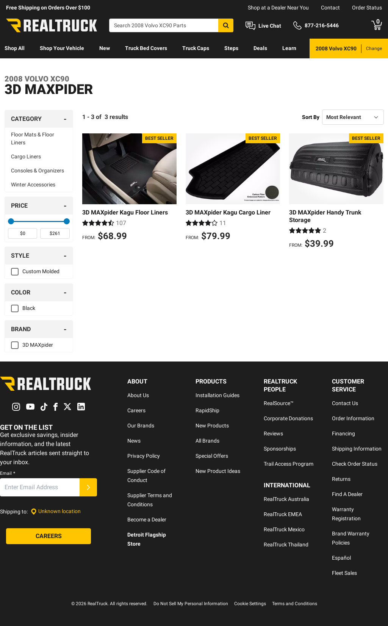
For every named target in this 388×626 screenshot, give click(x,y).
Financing (343, 433)
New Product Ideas (218, 471)
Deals (260, 48)
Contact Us (345, 403)
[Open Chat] (263, 25)
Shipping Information (357, 449)
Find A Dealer (347, 494)
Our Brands (140, 426)
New (104, 48)
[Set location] (56, 511)
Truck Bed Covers (146, 48)
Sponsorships (280, 449)
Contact (330, 8)
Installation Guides (217, 395)
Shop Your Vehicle (62, 48)
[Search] (171, 25)
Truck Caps (195, 48)
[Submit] (88, 487)
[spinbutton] (22, 233)
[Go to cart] (376, 25)
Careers (136, 410)
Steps (231, 48)
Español (341, 558)
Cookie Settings (250, 603)
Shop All (15, 48)
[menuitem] (14, 48)
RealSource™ (279, 403)
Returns (341, 479)
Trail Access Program (288, 464)
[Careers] (48, 536)
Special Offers (212, 456)
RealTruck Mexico (284, 529)
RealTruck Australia (286, 499)
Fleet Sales (344, 573)
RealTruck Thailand (286, 544)
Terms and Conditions (294, 603)
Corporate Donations (288, 418)
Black (28, 308)
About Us (138, 395)
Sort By (310, 117)
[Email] (40, 487)
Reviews (273, 433)
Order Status (367, 8)
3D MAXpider (37, 345)
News (134, 441)
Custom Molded (40, 271)
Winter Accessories (33, 185)
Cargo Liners (26, 156)
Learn (289, 48)
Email (7, 473)
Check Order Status (354, 464)
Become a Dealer (146, 519)
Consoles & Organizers (37, 170)
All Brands (207, 441)
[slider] (11, 221)
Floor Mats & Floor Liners (32, 138)
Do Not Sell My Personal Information (190, 603)
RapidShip (207, 410)
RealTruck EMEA (283, 514)
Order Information (353, 418)
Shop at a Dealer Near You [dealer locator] (278, 8)
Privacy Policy (143, 456)
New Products (212, 426)
